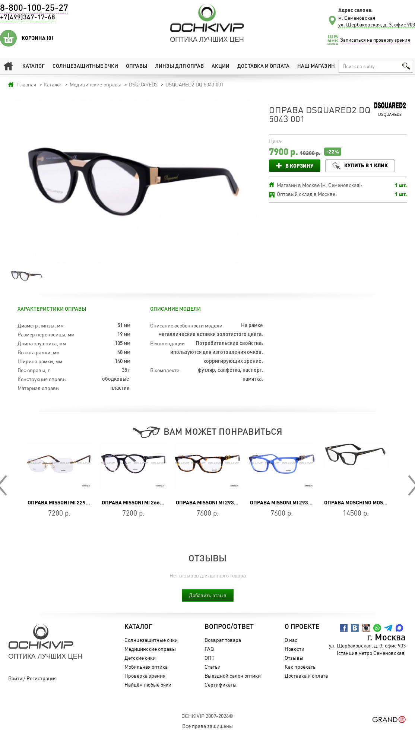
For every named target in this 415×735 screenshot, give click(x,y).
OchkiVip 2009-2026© (207, 716)
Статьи (213, 666)
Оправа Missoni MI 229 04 (60, 502)
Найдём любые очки (147, 684)
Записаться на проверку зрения (375, 40)
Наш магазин (316, 66)
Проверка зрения (144, 675)
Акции (220, 66)
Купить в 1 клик (366, 165)
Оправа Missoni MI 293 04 (282, 502)
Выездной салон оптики (233, 675)
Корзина (37, 38)
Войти (15, 678)
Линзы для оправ (179, 66)
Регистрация (41, 678)
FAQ (209, 649)
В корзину (299, 165)
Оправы (136, 66)
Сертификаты (221, 684)
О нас (291, 640)
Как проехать (300, 666)
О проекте (302, 627)
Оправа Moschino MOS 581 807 (363, 502)
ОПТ (210, 658)
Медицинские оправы (150, 649)
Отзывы (294, 658)
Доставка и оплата (263, 66)
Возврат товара (223, 640)
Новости (294, 649)
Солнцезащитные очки (85, 66)
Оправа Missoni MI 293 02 (208, 502)
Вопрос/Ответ (229, 627)
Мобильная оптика (146, 666)
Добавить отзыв (207, 595)
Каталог (33, 66)
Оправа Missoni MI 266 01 (134, 502)
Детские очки (140, 658)
